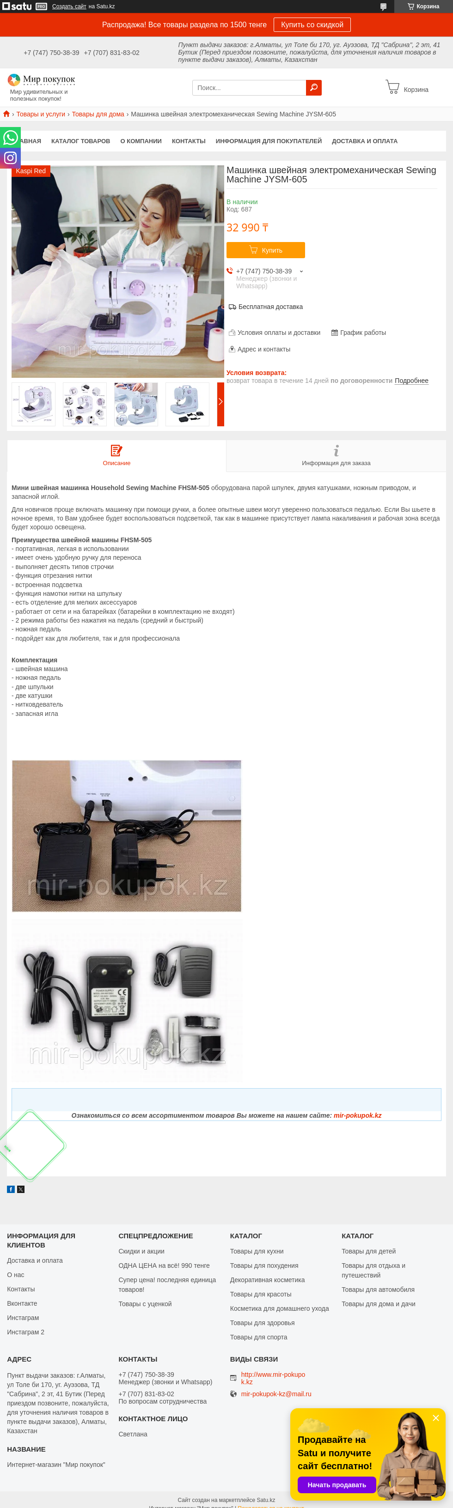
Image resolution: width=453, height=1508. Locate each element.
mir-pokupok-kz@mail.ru (276, 1394)
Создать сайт (69, 6)
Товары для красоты (261, 1294)
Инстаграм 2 (25, 1332)
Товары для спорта (259, 1337)
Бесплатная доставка (271, 306)
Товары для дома (98, 114)
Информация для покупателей (269, 141)
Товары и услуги (40, 114)
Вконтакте (22, 1303)
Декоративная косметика (267, 1280)
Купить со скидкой (312, 25)
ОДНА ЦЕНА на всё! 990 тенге (163, 1265)
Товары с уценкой (144, 1304)
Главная (26, 141)
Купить (272, 250)
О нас (15, 1274)
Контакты (189, 141)
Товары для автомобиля (378, 1289)
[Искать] (314, 88)
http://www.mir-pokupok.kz (273, 1378)
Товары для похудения (264, 1265)
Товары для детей (369, 1251)
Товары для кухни (257, 1251)
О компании (141, 141)
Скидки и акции (141, 1251)
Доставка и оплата (365, 141)
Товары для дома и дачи (379, 1304)
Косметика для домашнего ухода (279, 1308)
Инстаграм (23, 1317)
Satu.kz (266, 1500)
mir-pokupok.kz (357, 1115)
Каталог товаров (80, 141)
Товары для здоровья (262, 1322)
